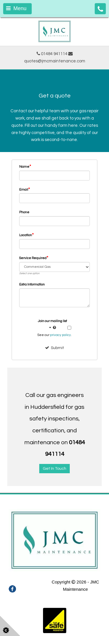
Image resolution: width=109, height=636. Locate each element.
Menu (16, 8)
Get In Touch (54, 469)
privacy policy (60, 335)
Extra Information (32, 284)
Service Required (33, 258)
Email (24, 189)
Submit (54, 348)
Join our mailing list (52, 325)
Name (25, 167)
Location (26, 235)
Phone (24, 212)
